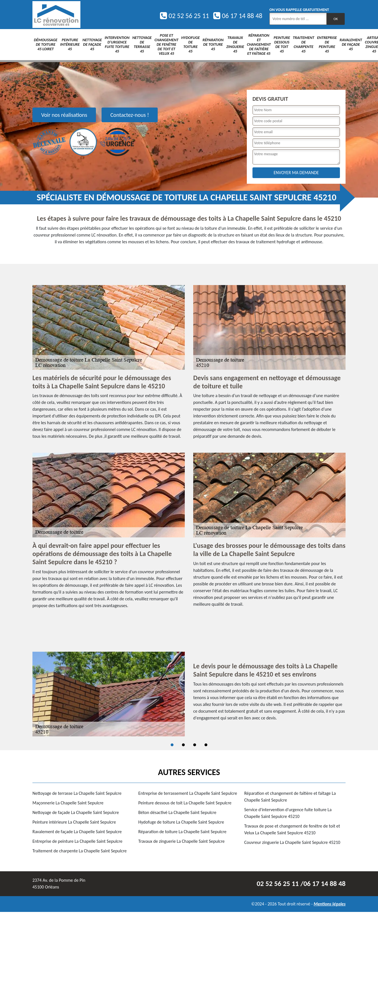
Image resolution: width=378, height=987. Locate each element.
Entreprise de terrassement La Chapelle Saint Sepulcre (187, 793)
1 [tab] (172, 744)
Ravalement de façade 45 (351, 44)
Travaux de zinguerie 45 (235, 44)
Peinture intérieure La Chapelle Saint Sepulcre (74, 822)
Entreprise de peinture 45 (327, 44)
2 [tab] (183, 744)
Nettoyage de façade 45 (92, 44)
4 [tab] (206, 744)
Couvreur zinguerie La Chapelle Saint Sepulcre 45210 (292, 842)
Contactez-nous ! (129, 114)
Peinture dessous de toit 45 (282, 44)
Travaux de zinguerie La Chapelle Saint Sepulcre (181, 841)
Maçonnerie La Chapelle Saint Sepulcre (68, 803)
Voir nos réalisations (64, 114)
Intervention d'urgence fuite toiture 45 (117, 44)
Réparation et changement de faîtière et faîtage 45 (259, 44)
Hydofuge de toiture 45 (190, 44)
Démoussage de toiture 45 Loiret (45, 44)
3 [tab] (194, 744)
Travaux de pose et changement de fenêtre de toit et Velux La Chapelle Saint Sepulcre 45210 (292, 829)
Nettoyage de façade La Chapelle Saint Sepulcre (75, 812)
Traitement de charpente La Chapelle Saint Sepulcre (79, 850)
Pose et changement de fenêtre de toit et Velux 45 (167, 44)
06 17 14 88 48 (237, 16)
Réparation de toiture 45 (213, 44)
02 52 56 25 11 (184, 16)
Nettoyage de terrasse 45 (142, 44)
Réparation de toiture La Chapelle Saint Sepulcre (182, 831)
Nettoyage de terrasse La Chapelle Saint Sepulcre (77, 793)
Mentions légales (330, 904)
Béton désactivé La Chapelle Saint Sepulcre (177, 812)
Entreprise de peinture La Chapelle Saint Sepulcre (77, 841)
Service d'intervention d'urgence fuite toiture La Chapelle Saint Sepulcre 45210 (288, 813)
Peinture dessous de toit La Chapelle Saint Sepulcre (184, 803)
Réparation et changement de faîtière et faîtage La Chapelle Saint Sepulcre (290, 797)
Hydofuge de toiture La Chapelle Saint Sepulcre (181, 822)
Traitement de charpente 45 (303, 44)
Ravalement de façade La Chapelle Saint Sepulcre (77, 831)
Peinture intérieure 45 (70, 44)
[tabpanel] (189, 694)
